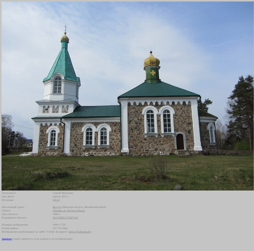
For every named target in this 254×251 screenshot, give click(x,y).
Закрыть (7, 238)
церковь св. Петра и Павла (69, 210)
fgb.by (56, 199)
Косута (57, 206)
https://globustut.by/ (80, 231)
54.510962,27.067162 (65, 217)
